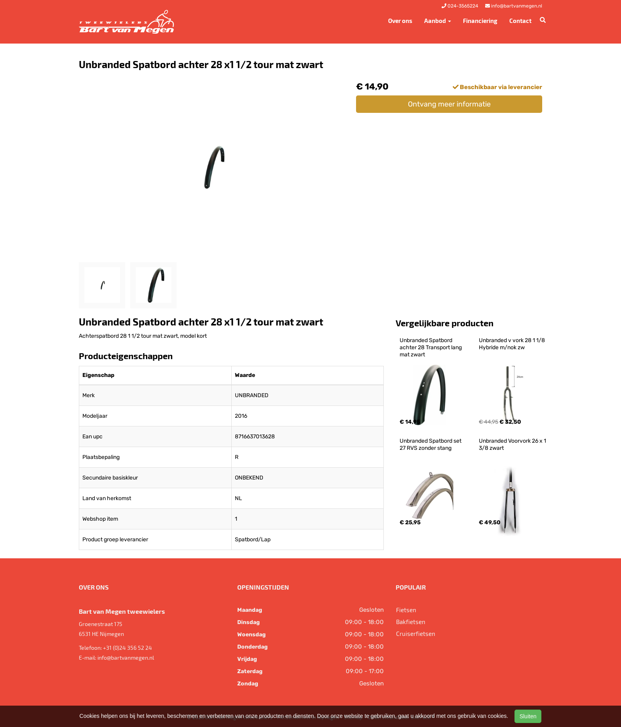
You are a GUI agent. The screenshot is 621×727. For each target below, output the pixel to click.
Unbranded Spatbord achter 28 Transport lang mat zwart (431, 347)
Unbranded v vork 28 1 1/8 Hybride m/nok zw (512, 344)
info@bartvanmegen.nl (125, 657)
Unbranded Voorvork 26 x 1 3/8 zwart (513, 444)
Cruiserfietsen (415, 633)
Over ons (400, 20)
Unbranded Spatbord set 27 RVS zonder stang (431, 444)
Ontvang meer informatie (449, 104)
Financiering (480, 20)
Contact (520, 20)
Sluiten (528, 716)
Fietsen (406, 609)
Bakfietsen (410, 621)
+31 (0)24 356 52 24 (127, 647)
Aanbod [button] (437, 20)
